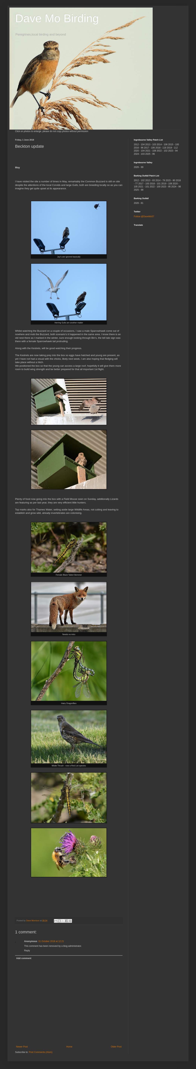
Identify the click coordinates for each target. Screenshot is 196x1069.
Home (69, 1046)
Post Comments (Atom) (40, 1052)
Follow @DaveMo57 (144, 216)
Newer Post (22, 1046)
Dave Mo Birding (57, 18)
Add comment (23, 958)
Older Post (116, 1046)
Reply (27, 950)
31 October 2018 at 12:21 (51, 941)
